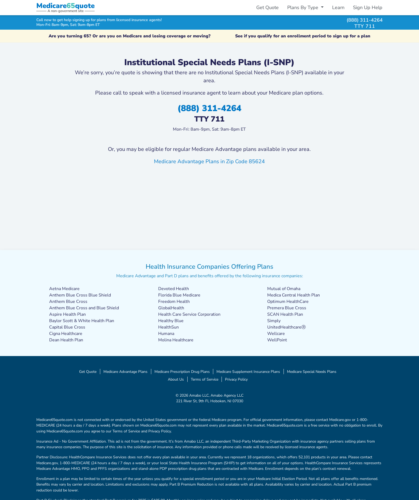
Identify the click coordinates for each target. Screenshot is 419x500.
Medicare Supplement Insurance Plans (248, 371)
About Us (176, 379)
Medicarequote (65, 5)
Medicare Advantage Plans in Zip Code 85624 (209, 161)
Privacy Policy (236, 379)
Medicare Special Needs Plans (311, 371)
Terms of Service (204, 379)
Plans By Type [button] (303, 7)
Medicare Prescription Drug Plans (182, 371)
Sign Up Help (367, 7)
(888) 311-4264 (365, 20)
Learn (338, 7)
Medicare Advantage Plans (125, 371)
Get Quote (267, 7)
